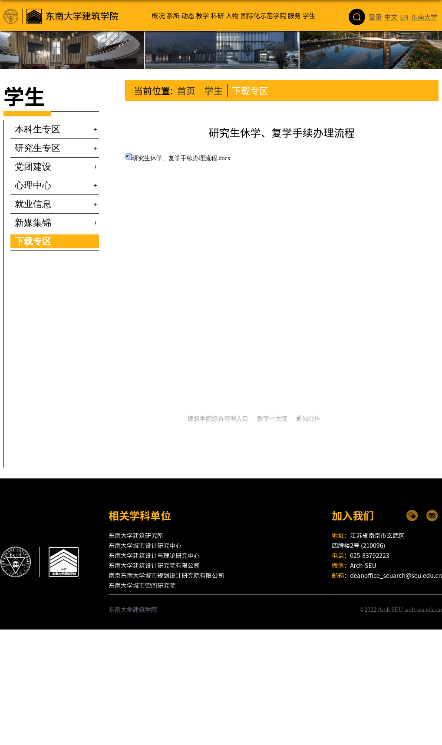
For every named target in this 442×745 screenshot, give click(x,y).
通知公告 (308, 418)
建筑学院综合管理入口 (218, 418)
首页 (186, 90)
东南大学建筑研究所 (136, 535)
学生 (214, 90)
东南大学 (424, 5)
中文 (390, 5)
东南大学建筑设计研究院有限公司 (154, 565)
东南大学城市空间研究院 (142, 585)
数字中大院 (272, 418)
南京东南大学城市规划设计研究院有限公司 (166, 575)
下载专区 (250, 90)
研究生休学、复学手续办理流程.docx (181, 158)
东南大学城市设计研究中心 (145, 545)
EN (404, 5)
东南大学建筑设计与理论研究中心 (154, 555)
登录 (375, 5)
